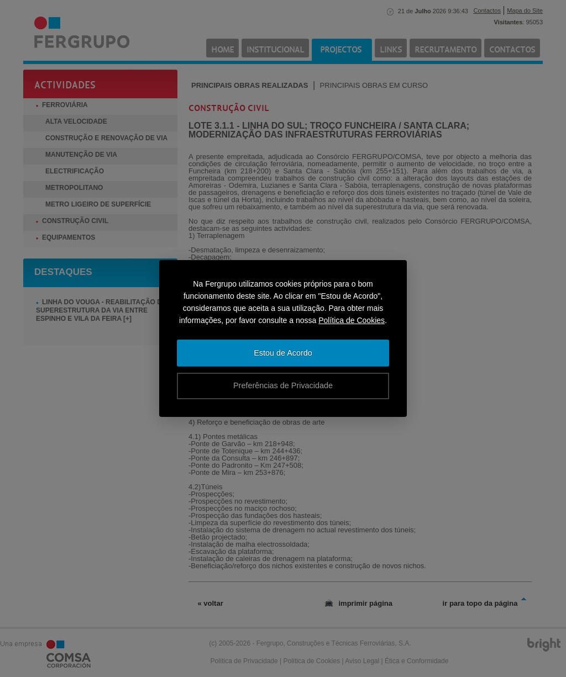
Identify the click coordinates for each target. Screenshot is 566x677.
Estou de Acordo (283, 352)
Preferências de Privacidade (283, 385)
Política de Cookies (351, 320)
